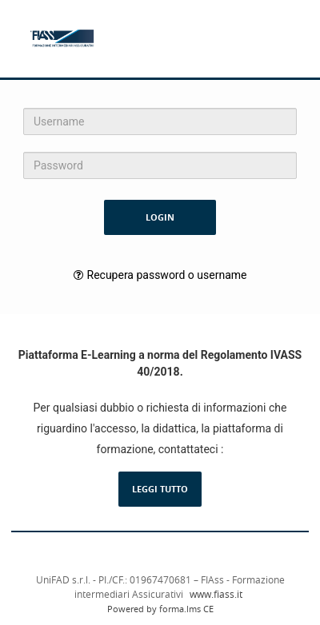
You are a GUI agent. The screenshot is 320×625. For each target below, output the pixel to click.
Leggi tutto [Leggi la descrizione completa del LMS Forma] (160, 489)
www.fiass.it (216, 593)
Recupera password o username (167, 275)
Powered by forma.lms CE (160, 609)
